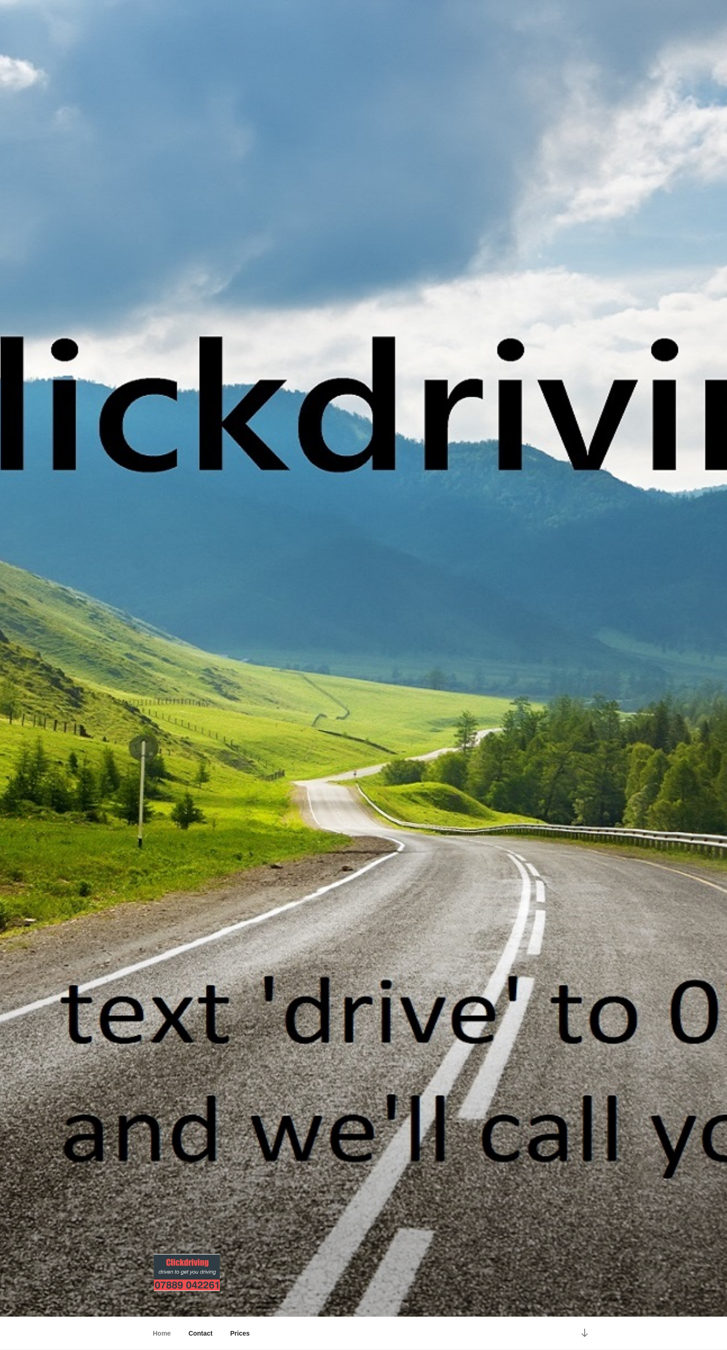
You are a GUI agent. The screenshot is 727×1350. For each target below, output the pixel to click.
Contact (200, 1333)
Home (162, 1333)
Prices (240, 1333)
